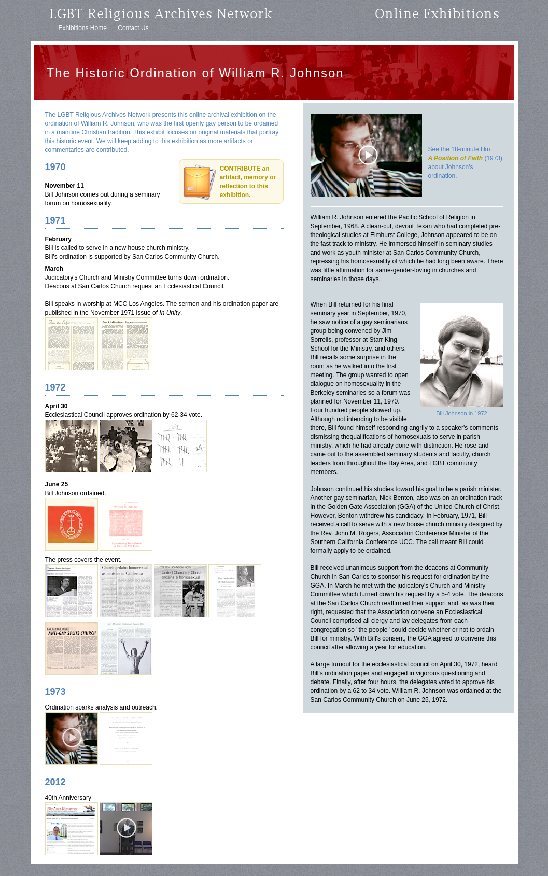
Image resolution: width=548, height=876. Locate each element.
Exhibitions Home (83, 28)
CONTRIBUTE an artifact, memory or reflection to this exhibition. (248, 182)
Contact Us (133, 28)
